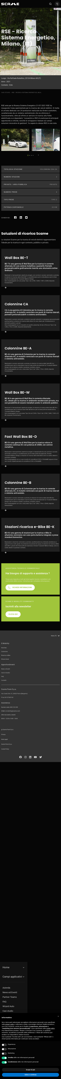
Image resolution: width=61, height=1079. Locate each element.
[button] (58, 1016)
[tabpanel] (15, 140)
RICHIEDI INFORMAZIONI (22, 906)
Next (38, 155)
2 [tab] (29, 155)
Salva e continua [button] (30, 1075)
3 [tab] (31, 155)
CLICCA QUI (13, 933)
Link (30, 290)
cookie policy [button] (50, 1028)
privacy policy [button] (9, 1024)
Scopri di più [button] (30, 1070)
